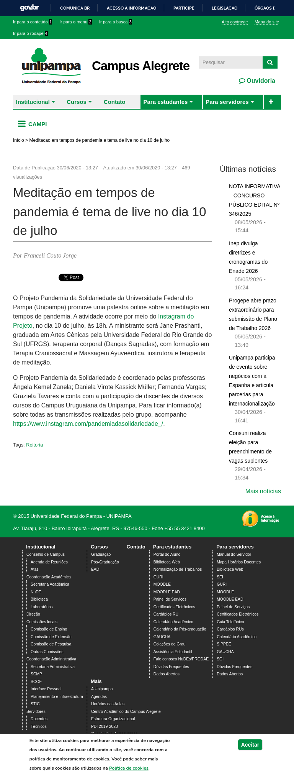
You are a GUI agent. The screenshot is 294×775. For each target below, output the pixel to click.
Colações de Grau (170, 644)
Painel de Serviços (170, 599)
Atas (35, 569)
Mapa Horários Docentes (239, 562)
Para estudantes (165, 102)
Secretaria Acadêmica (50, 584)
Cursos (77, 102)
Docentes (39, 719)
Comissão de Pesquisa (51, 644)
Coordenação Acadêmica (48, 577)
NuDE (36, 592)
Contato (115, 102)
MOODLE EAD (167, 592)
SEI (220, 577)
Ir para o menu (76, 22)
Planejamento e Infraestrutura (57, 697)
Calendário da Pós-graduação (180, 629)
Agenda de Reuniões (49, 562)
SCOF (36, 682)
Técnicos (39, 726)
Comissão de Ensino (49, 629)
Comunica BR (75, 8)
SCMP (36, 674)
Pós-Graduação (105, 562)
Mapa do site (267, 22)
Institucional (33, 102)
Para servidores (227, 102)
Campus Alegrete (140, 66)
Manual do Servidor (234, 554)
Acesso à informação (131, 8)
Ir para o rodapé (30, 33)
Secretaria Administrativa (53, 667)
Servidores (36, 711)
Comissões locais (41, 622)
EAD (95, 569)
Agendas (99, 697)
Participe (183, 8)
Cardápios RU (166, 614)
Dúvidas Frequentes (171, 667)
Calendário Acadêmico (173, 622)
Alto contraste (235, 22)
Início (18, 140)
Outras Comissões (47, 652)
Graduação (101, 554)
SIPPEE (224, 644)
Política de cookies (129, 768)
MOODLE (162, 584)
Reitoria (34, 445)
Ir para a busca (115, 22)
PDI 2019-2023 (104, 726)
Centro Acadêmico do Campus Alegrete (126, 711)
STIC (35, 704)
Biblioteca (39, 599)
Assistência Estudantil (173, 652)
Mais (96, 681)
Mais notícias (263, 491)
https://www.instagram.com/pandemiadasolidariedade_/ (88, 423)
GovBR (29, 7)
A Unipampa (102, 689)
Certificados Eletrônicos (174, 607)
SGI (220, 659)
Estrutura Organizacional (113, 719)
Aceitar (250, 745)
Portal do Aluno (167, 554)
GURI (158, 577)
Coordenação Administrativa (51, 659)
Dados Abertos (167, 674)
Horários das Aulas (107, 704)
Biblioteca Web (167, 562)
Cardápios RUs (230, 629)
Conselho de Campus (45, 554)
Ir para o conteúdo (32, 22)
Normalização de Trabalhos (178, 569)
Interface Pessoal (46, 689)
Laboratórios (42, 607)
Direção (33, 614)
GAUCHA (162, 637)
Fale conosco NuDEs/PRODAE (181, 659)
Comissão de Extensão (51, 637)
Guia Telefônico (230, 622)
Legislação (224, 8)
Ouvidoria (260, 80)
